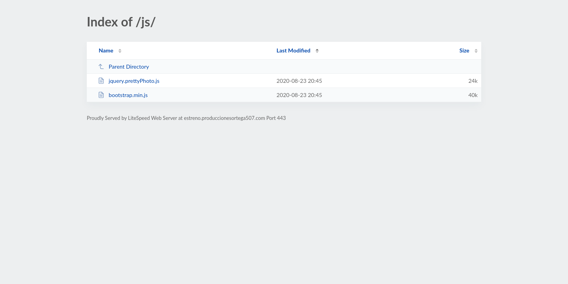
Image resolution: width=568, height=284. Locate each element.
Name (106, 50)
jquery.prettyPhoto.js (128, 80)
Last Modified (293, 50)
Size (464, 50)
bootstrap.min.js (123, 95)
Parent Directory (123, 66)
